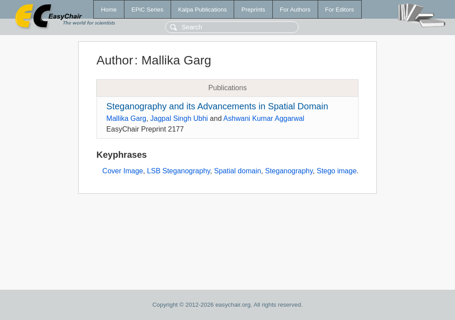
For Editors (339, 9)
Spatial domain (237, 171)
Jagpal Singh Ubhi (179, 118)
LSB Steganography (178, 171)
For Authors (295, 9)
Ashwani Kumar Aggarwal (264, 118)
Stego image (337, 171)
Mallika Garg (126, 118)
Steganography (288, 171)
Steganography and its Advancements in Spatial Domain (217, 106)
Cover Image (122, 171)
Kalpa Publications (202, 9)
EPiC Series (148, 9)
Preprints (253, 9)
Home (109, 9)
